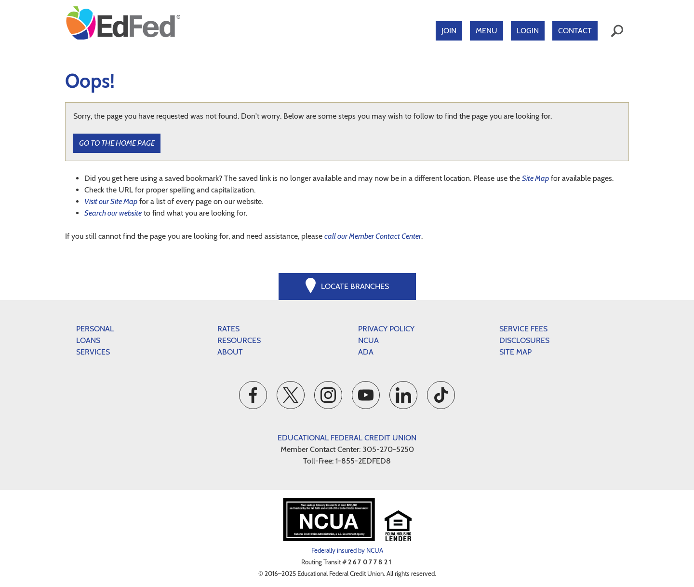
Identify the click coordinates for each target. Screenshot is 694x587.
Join (448, 30)
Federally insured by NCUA (347, 550)
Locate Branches (355, 286)
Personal (95, 328)
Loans (88, 340)
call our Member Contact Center (372, 236)
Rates (228, 328)
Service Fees (523, 328)
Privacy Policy (386, 328)
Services (93, 351)
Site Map (535, 178)
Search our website (113, 213)
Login (528, 30)
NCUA (368, 340)
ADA (366, 351)
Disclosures (524, 340)
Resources (239, 340)
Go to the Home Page (117, 143)
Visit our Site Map (110, 201)
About (230, 351)
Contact (575, 30)
